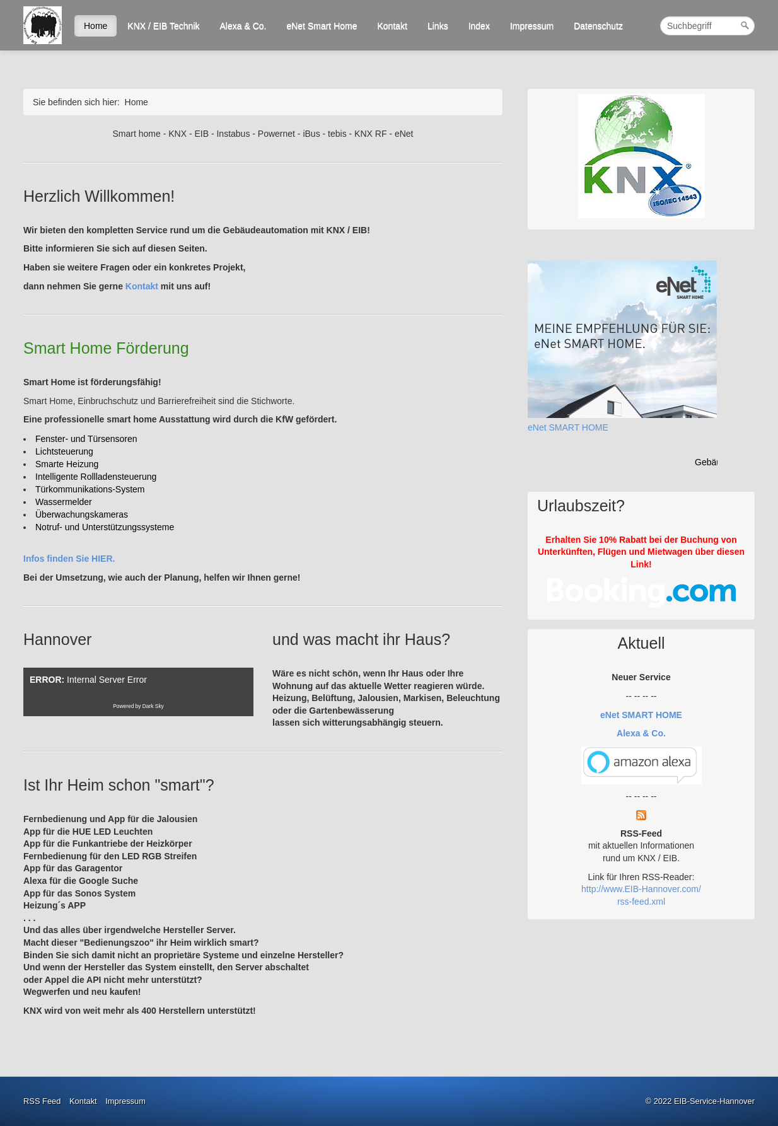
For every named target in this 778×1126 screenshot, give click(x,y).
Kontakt (392, 26)
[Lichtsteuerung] (64, 451)
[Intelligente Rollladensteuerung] (95, 477)
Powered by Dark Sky (138, 706)
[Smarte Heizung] (66, 464)
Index (479, 26)
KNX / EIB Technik (163, 26)
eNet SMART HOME (568, 427)
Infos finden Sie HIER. (69, 559)
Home (95, 26)
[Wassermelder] (63, 502)
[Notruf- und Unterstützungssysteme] (104, 527)
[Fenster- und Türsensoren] (86, 439)
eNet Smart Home (321, 26)
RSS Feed (42, 1101)
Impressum (532, 26)
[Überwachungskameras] (81, 514)
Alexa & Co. (243, 26)
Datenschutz (598, 26)
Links (437, 26)
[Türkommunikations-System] (90, 489)
